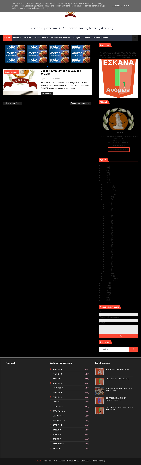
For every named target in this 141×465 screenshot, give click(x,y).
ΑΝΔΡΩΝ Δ (57, 383)
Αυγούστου (108, 194)
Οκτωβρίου (108, 190)
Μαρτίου (107, 276)
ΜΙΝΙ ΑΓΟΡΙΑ (58, 416)
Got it (127, 6)
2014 (104, 290)
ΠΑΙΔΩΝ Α (57, 430)
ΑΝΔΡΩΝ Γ (57, 378)
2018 (104, 182)
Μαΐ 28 (108, 206)
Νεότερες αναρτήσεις (12, 103)
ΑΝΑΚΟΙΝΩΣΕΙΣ (12, 72)
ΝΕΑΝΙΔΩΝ (57, 425)
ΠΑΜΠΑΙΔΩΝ (58, 444)
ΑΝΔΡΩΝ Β (57, 374)
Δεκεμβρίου (108, 185)
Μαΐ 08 (108, 254)
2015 (104, 288)
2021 (104, 175)
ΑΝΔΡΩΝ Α (57, 369)
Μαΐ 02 (108, 269)
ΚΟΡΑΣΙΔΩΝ (58, 407)
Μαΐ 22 (108, 221)
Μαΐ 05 (108, 262)
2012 (104, 295)
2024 (104, 168)
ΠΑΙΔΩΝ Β (57, 434)
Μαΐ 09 (108, 252)
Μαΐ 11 (108, 247)
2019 (104, 180)
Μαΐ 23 (108, 218)
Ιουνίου (107, 199)
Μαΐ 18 (108, 230)
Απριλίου (107, 273)
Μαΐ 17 (108, 233)
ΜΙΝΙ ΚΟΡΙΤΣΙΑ (59, 420)
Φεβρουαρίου (109, 278)
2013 (104, 293)
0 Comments (55, 79)
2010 (104, 300)
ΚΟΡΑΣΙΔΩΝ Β (59, 411)
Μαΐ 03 (108, 266)
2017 (104, 283)
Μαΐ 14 (108, 240)
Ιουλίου (107, 197)
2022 (104, 173)
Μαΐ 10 (108, 249)
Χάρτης (87, 38)
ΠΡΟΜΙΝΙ (56, 448)
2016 (104, 286)
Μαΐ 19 (108, 228)
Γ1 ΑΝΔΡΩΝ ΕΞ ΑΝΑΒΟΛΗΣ (111, 50)
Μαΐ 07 (108, 257)
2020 (104, 177)
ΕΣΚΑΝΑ (39, 461)
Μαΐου (106, 201)
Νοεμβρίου (108, 187)
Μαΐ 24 (108, 216)
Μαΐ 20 (108, 225)
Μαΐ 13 (108, 242)
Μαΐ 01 (108, 271)
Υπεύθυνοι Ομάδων (60, 38)
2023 (104, 170)
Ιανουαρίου (108, 281)
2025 (104, 166)
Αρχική (7, 38)
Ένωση (16, 38)
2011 (104, 297)
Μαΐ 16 (108, 235)
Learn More (117, 6)
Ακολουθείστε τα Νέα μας (119, 149)
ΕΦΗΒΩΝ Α (57, 393)
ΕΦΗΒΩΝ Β (57, 397)
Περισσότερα (46, 93)
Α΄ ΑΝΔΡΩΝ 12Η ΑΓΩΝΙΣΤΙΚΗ (118, 369)
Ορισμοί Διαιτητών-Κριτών (36, 38)
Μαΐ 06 (108, 259)
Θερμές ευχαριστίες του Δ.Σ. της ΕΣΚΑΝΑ (121, 214)
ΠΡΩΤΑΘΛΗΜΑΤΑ (100, 38)
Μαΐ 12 (108, 245)
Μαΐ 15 (108, 238)
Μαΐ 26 (108, 209)
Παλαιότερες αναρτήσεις (80, 103)
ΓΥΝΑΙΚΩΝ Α (58, 388)
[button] (47, 66)
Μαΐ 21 (108, 223)
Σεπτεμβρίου (109, 192)
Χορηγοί (77, 38)
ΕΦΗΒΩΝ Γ (57, 402)
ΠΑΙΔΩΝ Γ (57, 439)
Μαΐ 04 (108, 264)
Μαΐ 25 (108, 211)
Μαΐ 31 (108, 204)
